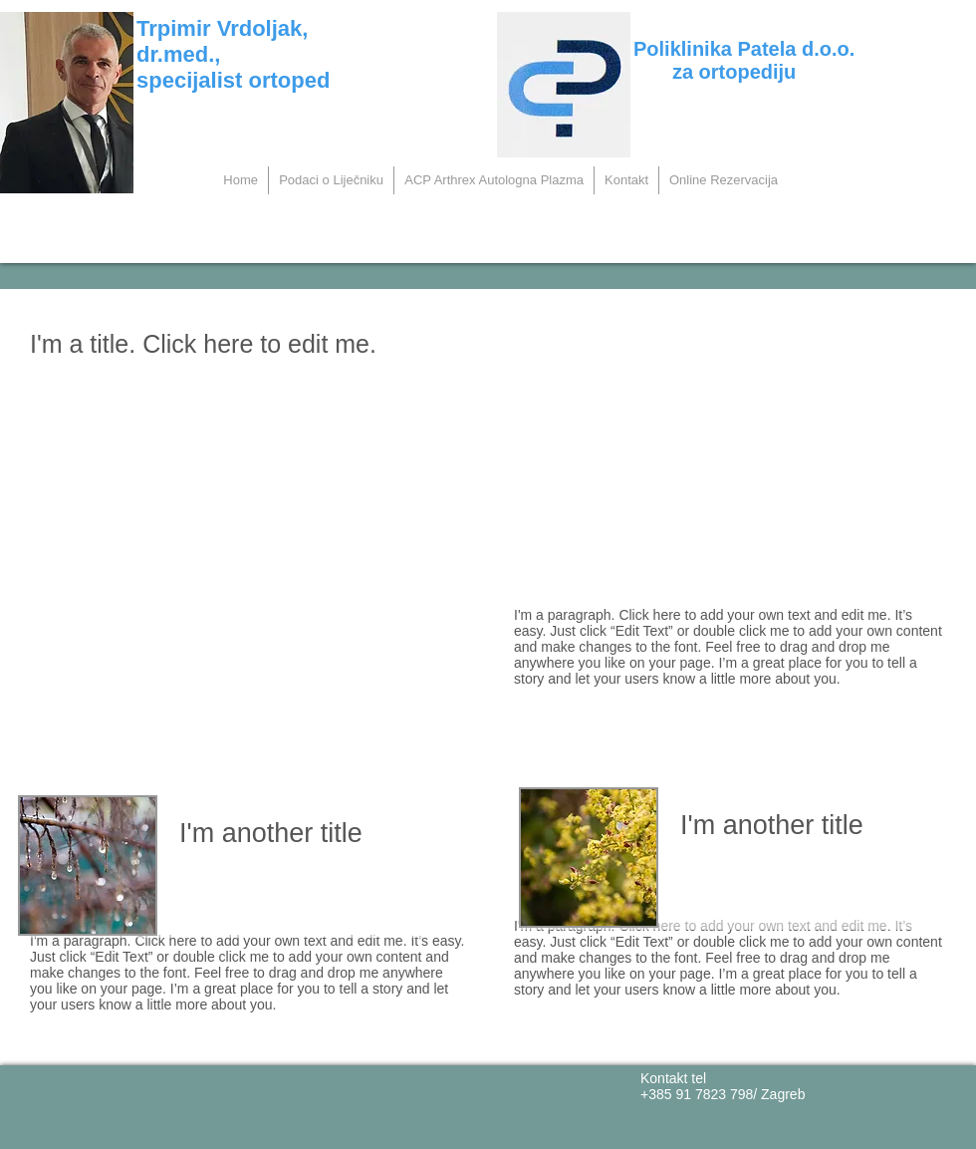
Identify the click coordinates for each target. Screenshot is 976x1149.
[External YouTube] (248, 598)
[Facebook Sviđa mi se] (182, 1101)
